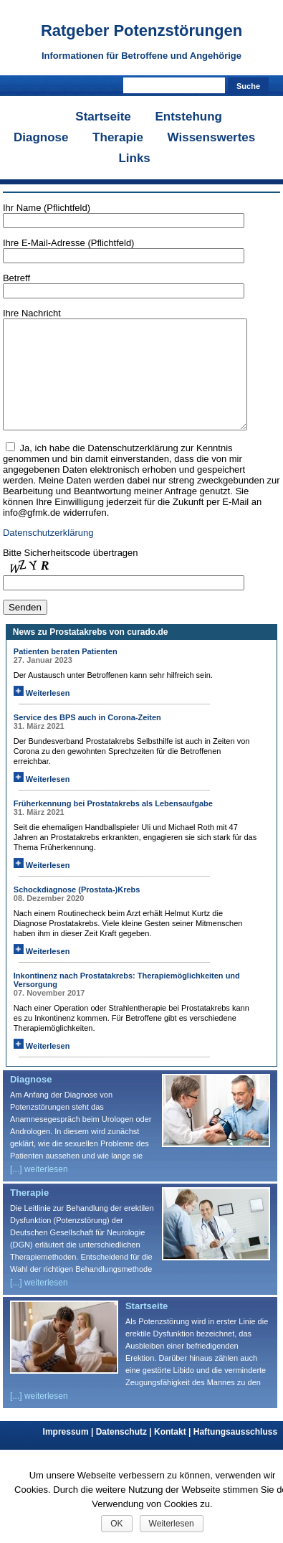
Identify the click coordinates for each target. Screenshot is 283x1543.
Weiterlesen (42, 714)
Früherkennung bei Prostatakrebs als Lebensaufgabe (113, 825)
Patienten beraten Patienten (65, 673)
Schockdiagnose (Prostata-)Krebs (77, 911)
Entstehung (188, 116)
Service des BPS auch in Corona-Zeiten (87, 739)
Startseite (102, 116)
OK (116, 1524)
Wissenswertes (212, 137)
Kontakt (173, 1453)
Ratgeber (141, 30)
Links (134, 158)
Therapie (117, 137)
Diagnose (41, 137)
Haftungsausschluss (235, 1453)
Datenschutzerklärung (48, 554)
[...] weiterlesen (39, 1191)
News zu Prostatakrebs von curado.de (90, 653)
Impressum (69, 1453)
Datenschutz (125, 1453)
